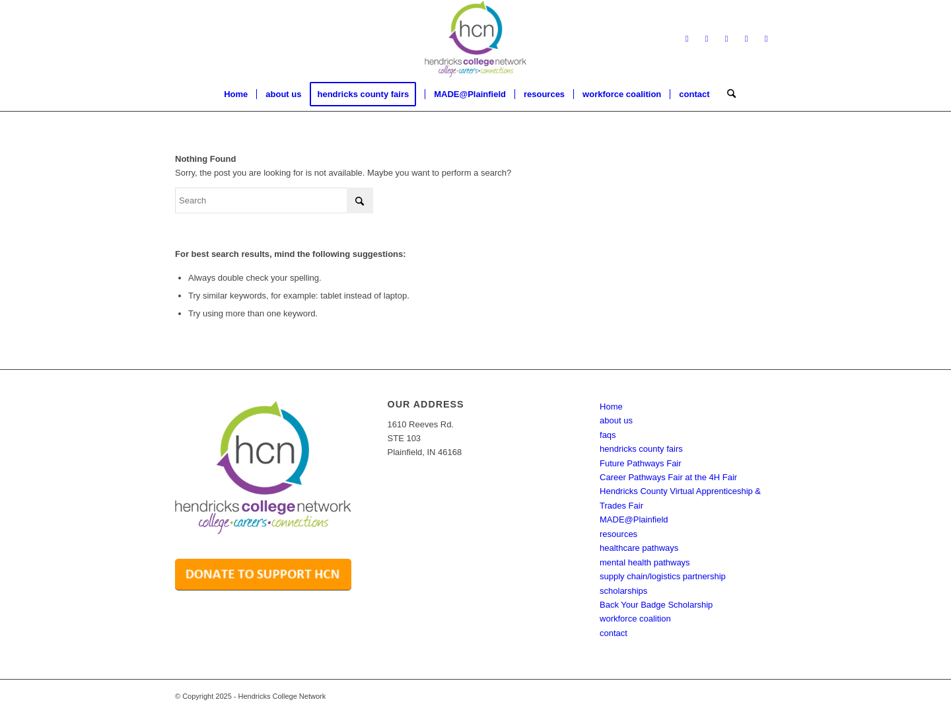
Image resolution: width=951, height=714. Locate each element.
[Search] (727, 94)
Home (611, 406)
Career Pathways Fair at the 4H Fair (668, 477)
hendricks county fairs (641, 449)
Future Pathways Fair (641, 463)
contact (613, 633)
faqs (608, 435)
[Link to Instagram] (746, 39)
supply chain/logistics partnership (663, 576)
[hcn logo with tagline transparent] (475, 39)
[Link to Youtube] (766, 39)
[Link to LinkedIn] (726, 39)
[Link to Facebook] (687, 39)
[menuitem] (235, 94)
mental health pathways (645, 562)
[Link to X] (707, 39)
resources (618, 534)
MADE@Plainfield (634, 519)
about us (616, 420)
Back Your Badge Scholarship (656, 605)
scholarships (623, 591)
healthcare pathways (639, 548)
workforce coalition (635, 619)
